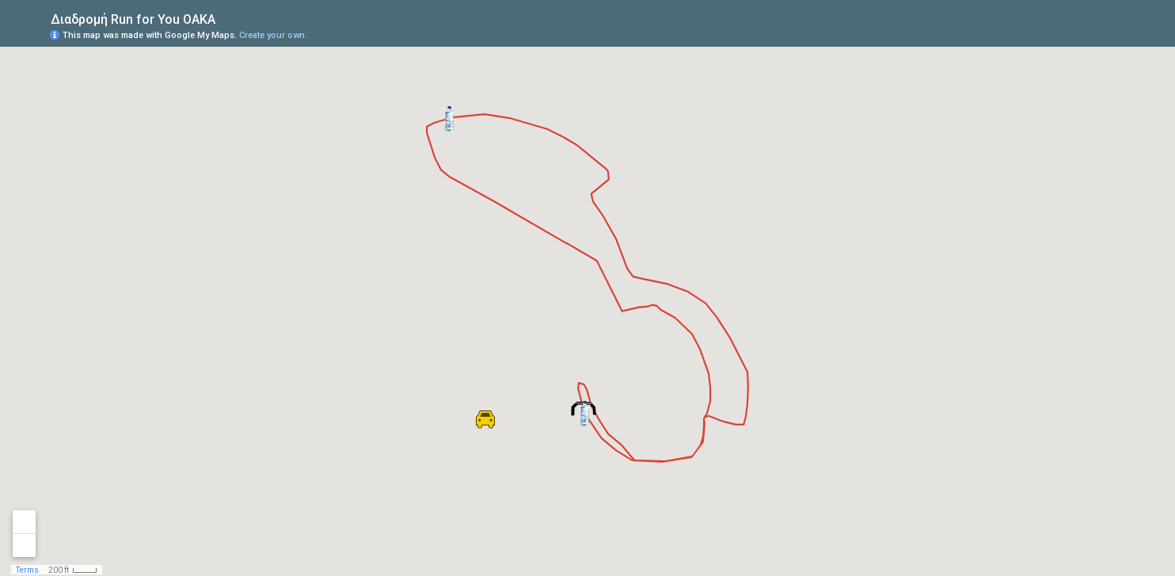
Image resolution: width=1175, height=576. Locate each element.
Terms (27, 570)
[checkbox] (228, 18)
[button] (585, 413)
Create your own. (273, 35)
